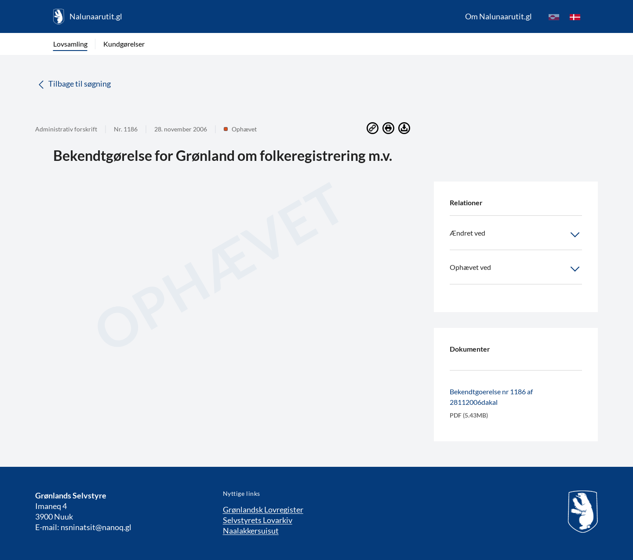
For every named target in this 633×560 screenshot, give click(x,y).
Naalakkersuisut (251, 530)
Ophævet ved (516, 269)
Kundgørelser (124, 44)
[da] (575, 16)
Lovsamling (70, 44)
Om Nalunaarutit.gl (498, 16)
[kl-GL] (554, 16)
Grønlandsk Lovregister (263, 509)
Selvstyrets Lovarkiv (257, 520)
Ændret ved (516, 235)
